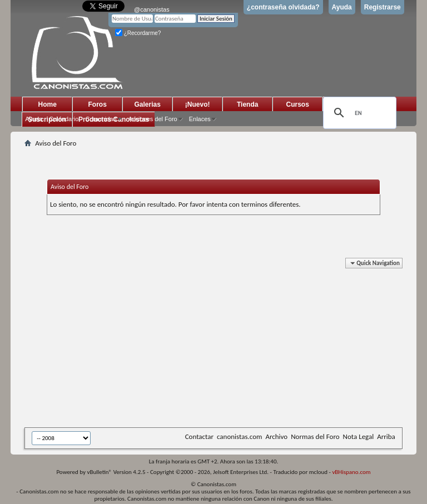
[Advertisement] (225, 344)
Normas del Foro (315, 436)
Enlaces (200, 119)
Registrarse (382, 7)
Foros (97, 104)
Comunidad (100, 119)
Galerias (148, 104)
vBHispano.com (351, 472)
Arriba (386, 436)
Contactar (199, 436)
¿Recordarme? (138, 33)
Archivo (276, 436)
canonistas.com (239, 436)
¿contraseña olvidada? (283, 7)
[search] (358, 112)
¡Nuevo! (197, 104)
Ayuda (342, 7)
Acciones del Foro (152, 119)
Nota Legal (358, 436)
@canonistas (152, 9)
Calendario (63, 119)
